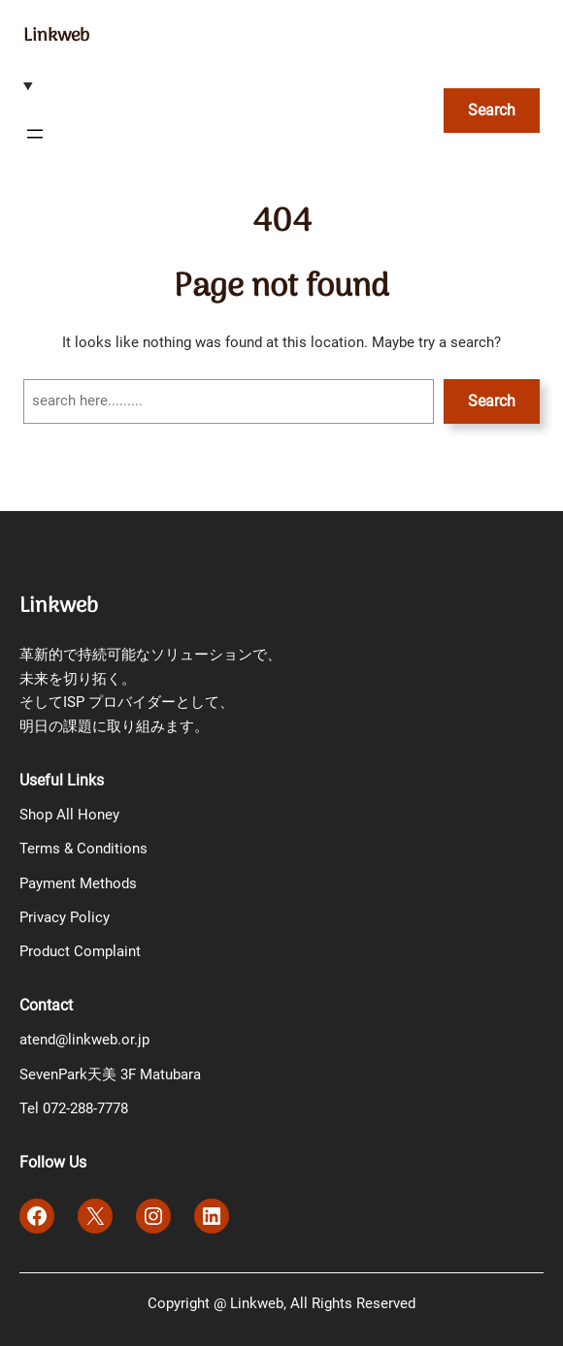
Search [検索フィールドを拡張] (491, 110)
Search (491, 401)
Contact (46, 1005)
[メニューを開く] (35, 133)
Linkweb (56, 35)
